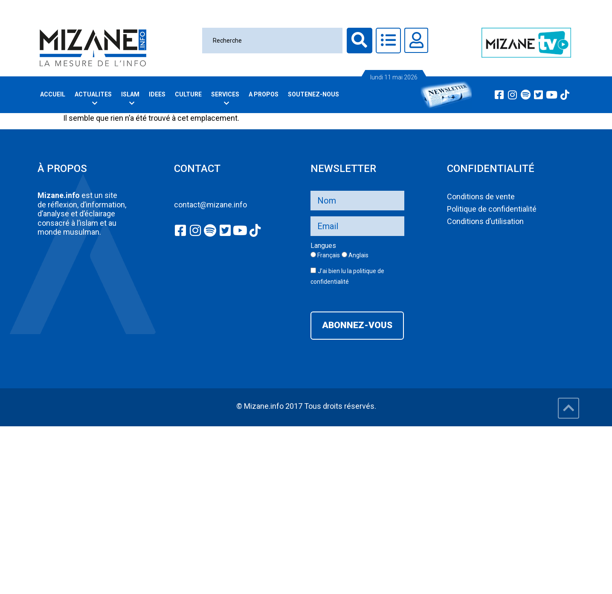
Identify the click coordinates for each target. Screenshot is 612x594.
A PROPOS (263, 94)
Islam (131, 98)
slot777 (13, 431)
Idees (157, 94)
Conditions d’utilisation (485, 221)
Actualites (94, 98)
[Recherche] (272, 40)
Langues (323, 245)
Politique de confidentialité (492, 208)
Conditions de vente (481, 196)
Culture (188, 94)
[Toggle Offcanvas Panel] (388, 40)
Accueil (52, 94)
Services (226, 98)
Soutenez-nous (313, 94)
